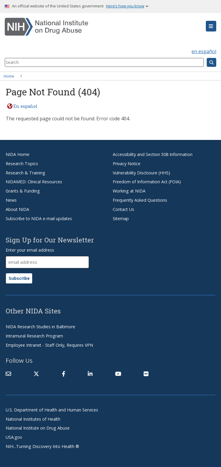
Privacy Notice (126, 163)
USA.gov (14, 437)
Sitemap (121, 218)
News (11, 200)
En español (25, 106)
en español (204, 51)
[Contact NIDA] (8, 374)
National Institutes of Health (33, 419)
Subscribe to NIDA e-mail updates (39, 218)
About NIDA (17, 209)
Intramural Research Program (34, 336)
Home (9, 75)
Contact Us (123, 209)
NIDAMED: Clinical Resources (34, 181)
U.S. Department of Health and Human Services (52, 410)
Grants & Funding (23, 191)
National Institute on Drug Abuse (38, 428)
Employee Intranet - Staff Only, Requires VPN (49, 345)
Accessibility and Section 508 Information (152, 154)
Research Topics (22, 163)
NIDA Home (17, 154)
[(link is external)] (36, 374)
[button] (211, 26)
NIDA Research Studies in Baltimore (40, 326)
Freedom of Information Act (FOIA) (147, 181)
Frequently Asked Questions (140, 200)
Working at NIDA (129, 191)
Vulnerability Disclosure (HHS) (141, 173)
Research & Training (25, 173)
